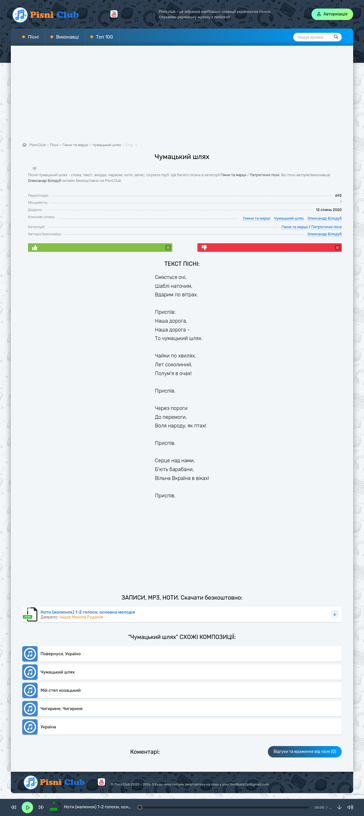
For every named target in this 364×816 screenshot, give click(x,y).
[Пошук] (336, 37)
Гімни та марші (233, 175)
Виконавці (67, 37)
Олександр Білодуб (44, 180)
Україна (48, 726)
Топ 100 (104, 37)
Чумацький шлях (106, 145)
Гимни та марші (256, 218)
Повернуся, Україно (61, 653)
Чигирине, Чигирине (62, 708)
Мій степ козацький (61, 690)
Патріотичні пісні (264, 175)
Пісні (33, 37)
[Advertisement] (182, 97)
